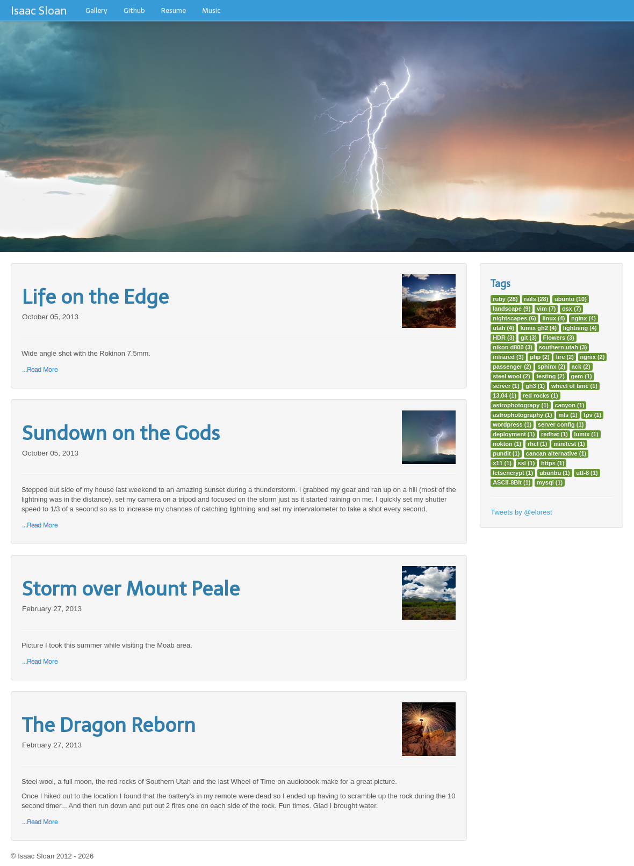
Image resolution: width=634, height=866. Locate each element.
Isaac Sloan (39, 10)
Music (211, 10)
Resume (173, 10)
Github (134, 10)
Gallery (96, 10)
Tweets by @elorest (521, 512)
